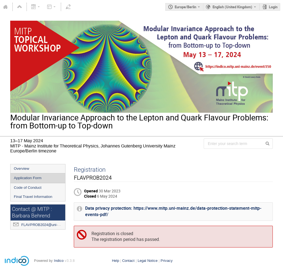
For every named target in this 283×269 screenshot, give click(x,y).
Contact (128, 260)
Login (273, 6)
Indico (59, 260)
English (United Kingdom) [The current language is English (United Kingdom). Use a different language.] (232, 6)
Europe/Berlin (185, 6)
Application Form (27, 178)
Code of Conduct (27, 187)
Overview (21, 168)
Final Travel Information (33, 197)
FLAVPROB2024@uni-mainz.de (46, 224)
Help (115, 260)
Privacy (167, 260)
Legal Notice (148, 260)
